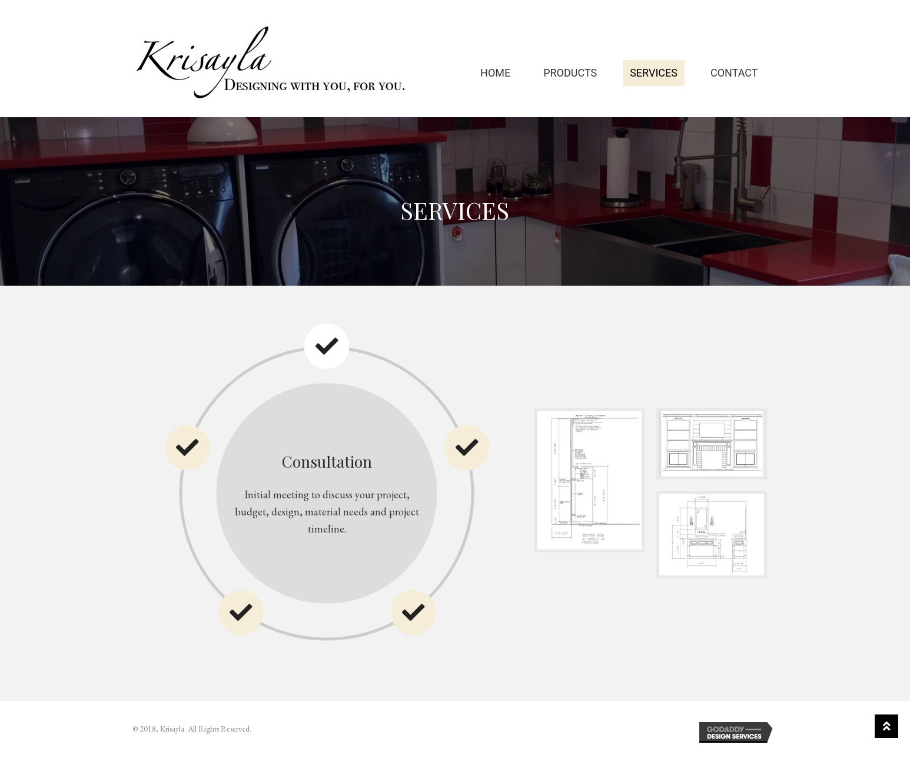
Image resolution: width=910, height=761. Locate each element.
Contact (734, 74)
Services (653, 74)
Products (570, 74)
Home (495, 74)
